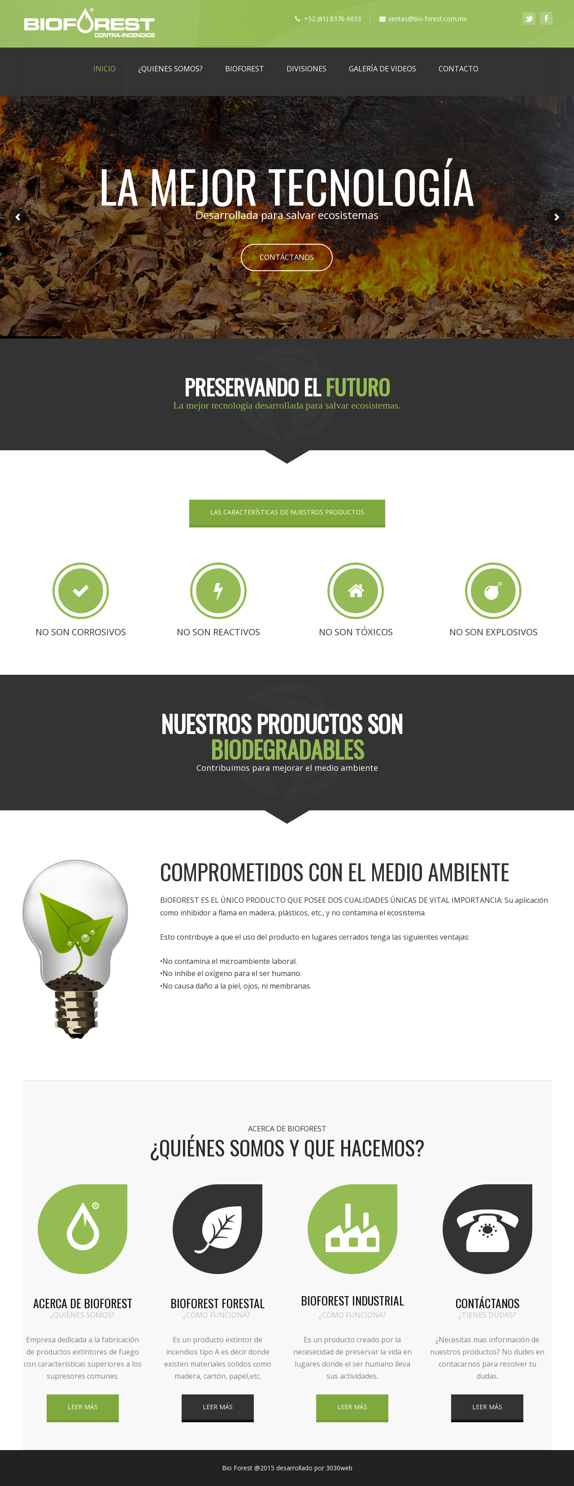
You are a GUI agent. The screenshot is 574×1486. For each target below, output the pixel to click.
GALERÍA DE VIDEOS (382, 69)
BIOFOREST (244, 69)
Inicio (104, 69)
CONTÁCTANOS (287, 257)
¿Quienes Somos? (170, 69)
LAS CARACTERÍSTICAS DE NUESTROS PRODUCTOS (287, 512)
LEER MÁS (83, 1406)
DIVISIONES (306, 69)
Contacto (458, 69)
